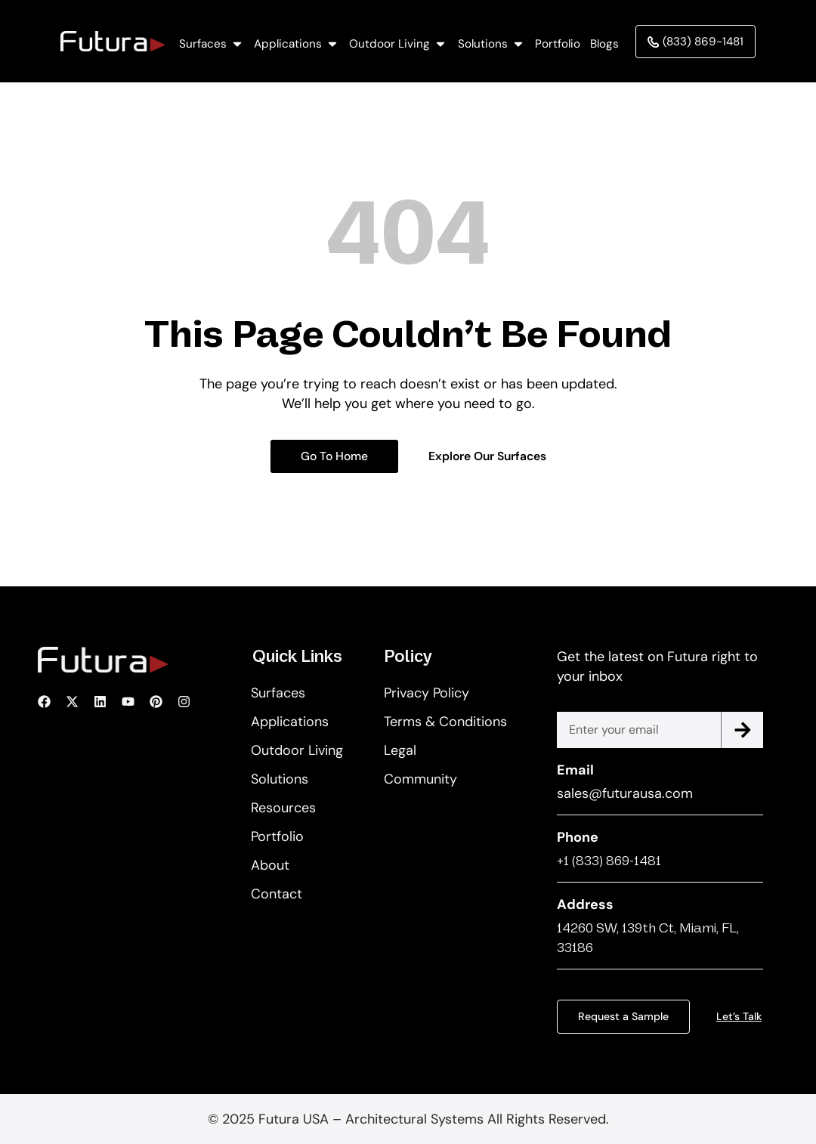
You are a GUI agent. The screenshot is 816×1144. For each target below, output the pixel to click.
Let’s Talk (738, 1016)
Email (575, 770)
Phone (577, 837)
